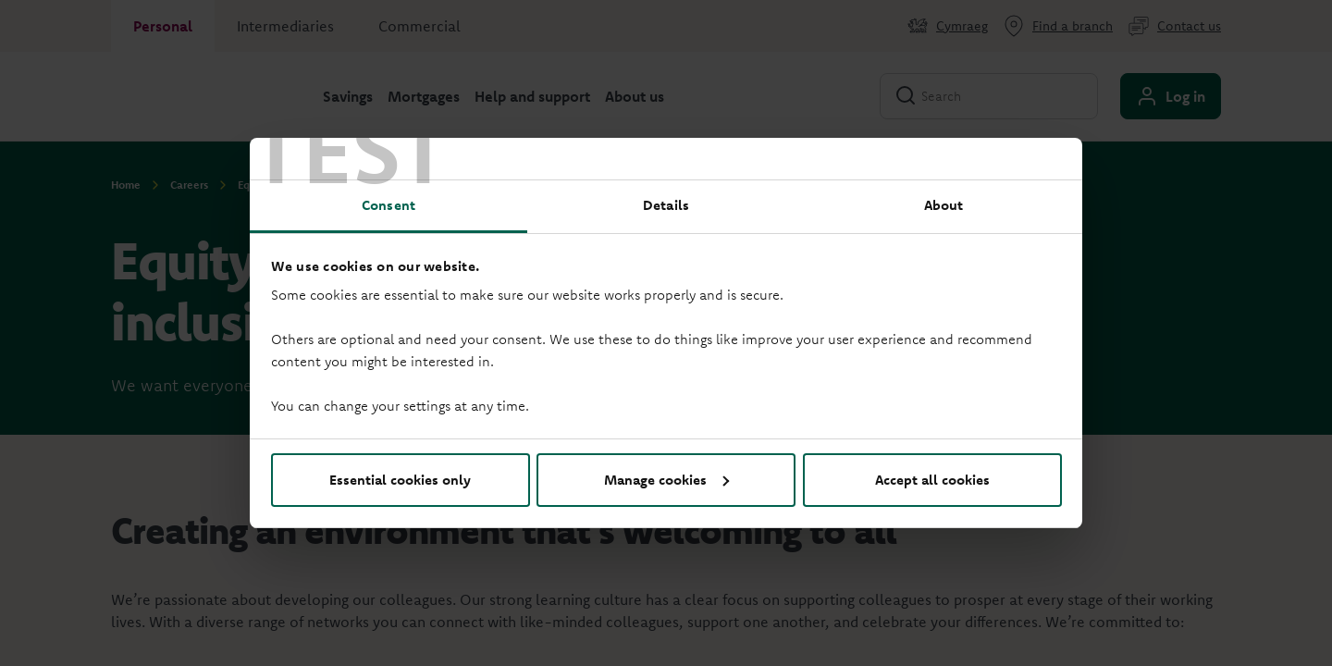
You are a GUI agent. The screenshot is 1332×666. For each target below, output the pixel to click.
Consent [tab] (388, 205)
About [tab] (944, 205)
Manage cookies (666, 479)
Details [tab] (666, 205)
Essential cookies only (400, 479)
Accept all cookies (932, 479)
